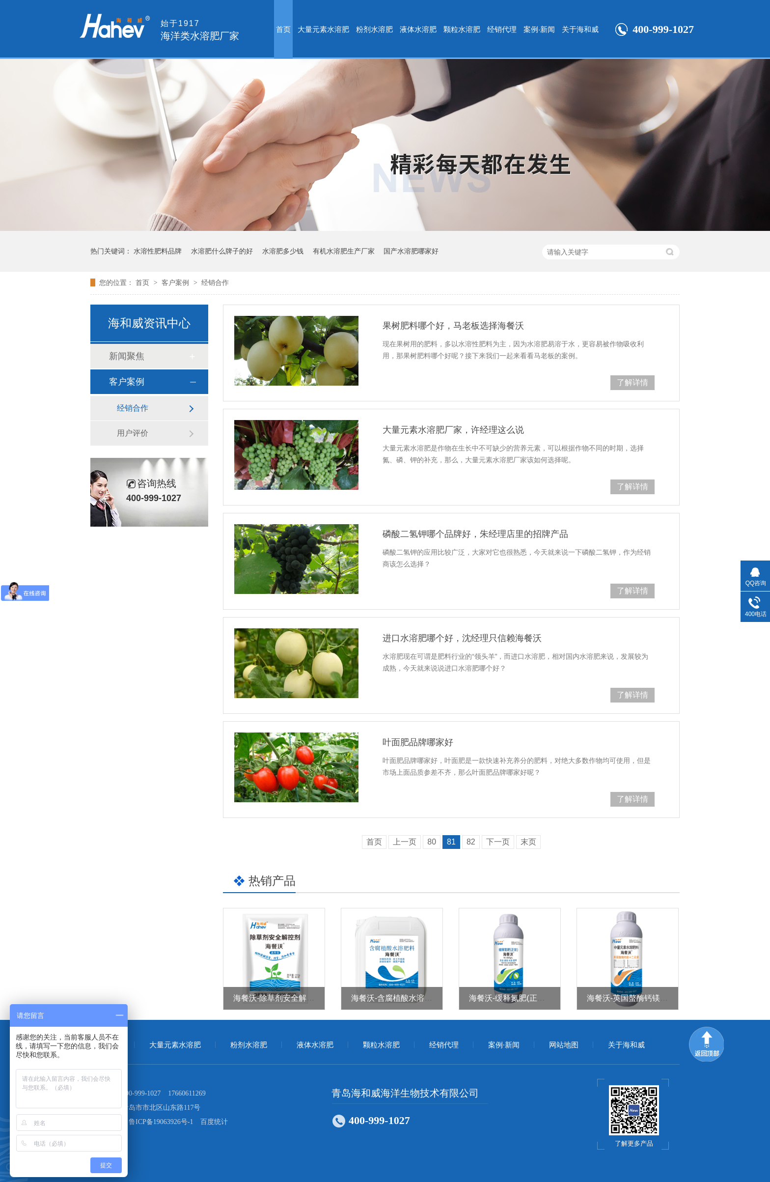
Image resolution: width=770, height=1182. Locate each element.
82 (471, 842)
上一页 (404, 842)
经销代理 (502, 29)
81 (451, 842)
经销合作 (215, 282)
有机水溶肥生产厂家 (344, 251)
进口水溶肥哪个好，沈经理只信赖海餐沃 (462, 638)
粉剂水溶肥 (374, 29)
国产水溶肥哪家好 (411, 251)
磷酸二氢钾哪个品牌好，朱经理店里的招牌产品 (475, 534)
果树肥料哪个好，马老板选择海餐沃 (453, 326)
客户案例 (176, 282)
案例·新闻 (539, 29)
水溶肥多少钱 (282, 251)
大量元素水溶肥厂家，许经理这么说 (453, 430)
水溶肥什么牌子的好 (222, 251)
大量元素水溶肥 (323, 29)
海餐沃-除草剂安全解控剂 (277, 998)
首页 (283, 29)
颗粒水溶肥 (461, 29)
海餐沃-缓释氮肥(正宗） (511, 998)
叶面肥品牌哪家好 (418, 742)
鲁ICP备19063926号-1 (161, 1122)
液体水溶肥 (418, 29)
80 (431, 842)
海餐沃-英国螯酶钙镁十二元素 (639, 998)
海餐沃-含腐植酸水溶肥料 (395, 998)
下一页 (498, 842)
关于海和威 (580, 29)
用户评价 (132, 433)
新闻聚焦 (126, 356)
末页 (528, 842)
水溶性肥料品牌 (158, 251)
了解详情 (632, 382)
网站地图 (563, 1045)
